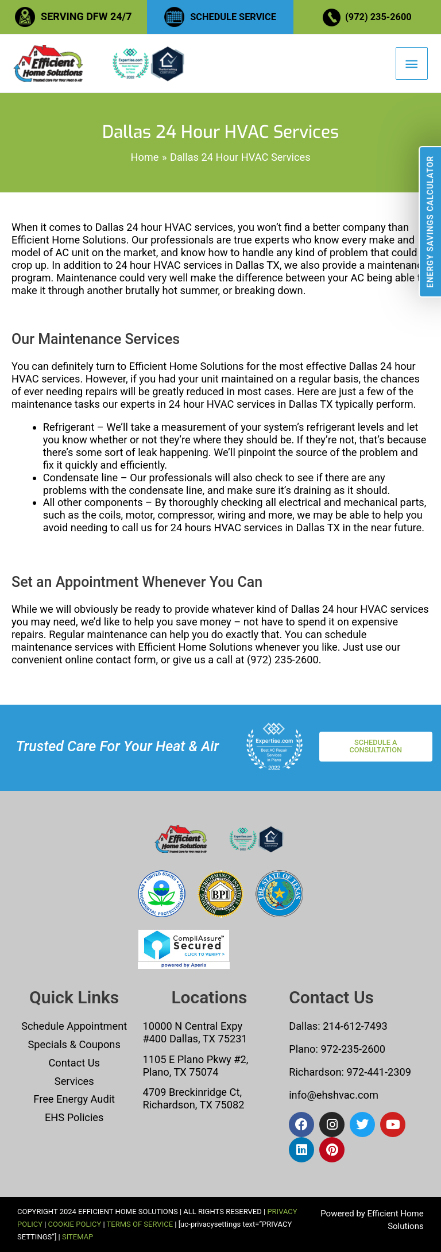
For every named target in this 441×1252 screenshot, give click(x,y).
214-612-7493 (355, 1026)
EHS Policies (74, 1118)
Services (74, 1081)
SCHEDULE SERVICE (233, 16)
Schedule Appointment (74, 1026)
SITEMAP (77, 1236)
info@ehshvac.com (333, 1095)
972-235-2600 (352, 1049)
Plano (302, 1049)
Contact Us (74, 1063)
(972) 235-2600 (379, 16)
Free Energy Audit (74, 1099)
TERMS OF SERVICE (140, 1224)
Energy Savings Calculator (430, 222)
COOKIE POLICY (75, 1224)
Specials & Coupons (74, 1044)
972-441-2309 (377, 1072)
